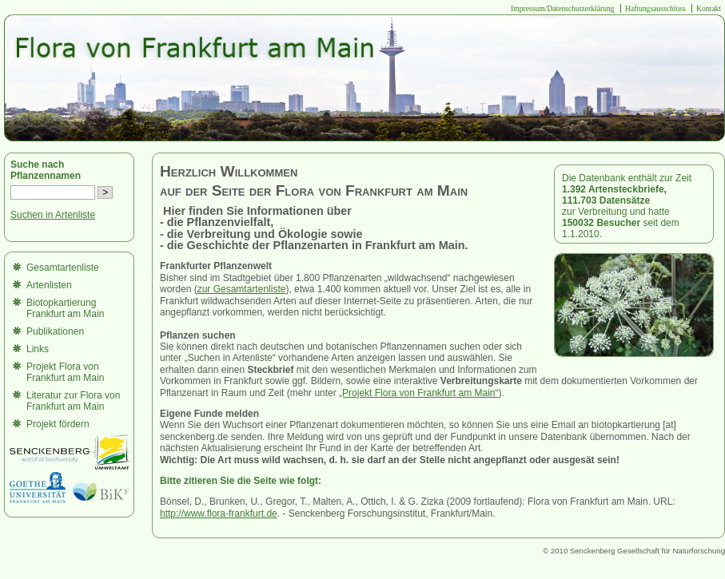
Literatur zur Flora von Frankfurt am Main (73, 401)
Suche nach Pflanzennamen (45, 170)
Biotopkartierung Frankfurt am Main (65, 308)
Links (37, 349)
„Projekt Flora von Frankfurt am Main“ (418, 393)
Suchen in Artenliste (52, 214)
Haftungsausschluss (655, 8)
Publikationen (55, 331)
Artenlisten (49, 285)
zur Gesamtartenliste (241, 289)
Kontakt (708, 8)
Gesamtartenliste (62, 267)
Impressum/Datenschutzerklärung (562, 8)
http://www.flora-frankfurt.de (218, 513)
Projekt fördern (58, 424)
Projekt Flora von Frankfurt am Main (65, 372)
